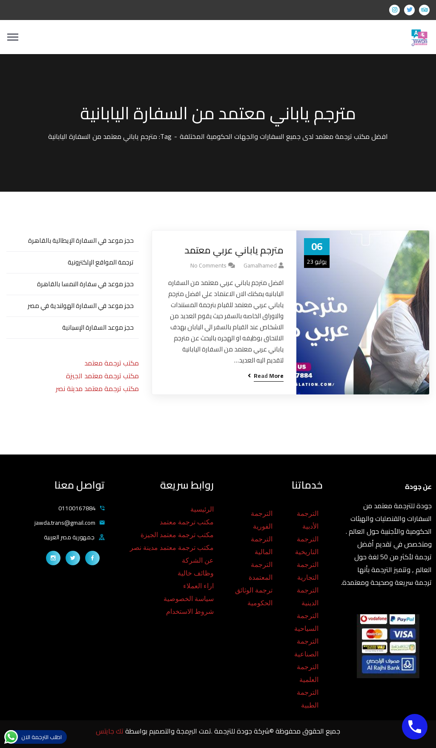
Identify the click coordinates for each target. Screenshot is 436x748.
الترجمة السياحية (306, 622)
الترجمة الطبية (307, 699)
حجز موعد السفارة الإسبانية (98, 327)
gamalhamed (260, 265)
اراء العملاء (198, 586)
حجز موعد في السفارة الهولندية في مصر (81, 305)
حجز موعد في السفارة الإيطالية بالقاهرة (81, 240)
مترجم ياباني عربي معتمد (234, 250)
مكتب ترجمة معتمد (111, 363)
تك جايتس (110, 731)
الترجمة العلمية (307, 673)
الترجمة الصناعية (306, 647)
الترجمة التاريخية (306, 545)
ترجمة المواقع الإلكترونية (101, 262)
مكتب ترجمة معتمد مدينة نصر (97, 388)
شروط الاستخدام (190, 611)
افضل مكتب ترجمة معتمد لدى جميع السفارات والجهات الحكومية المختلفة (284, 136)
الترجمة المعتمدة (260, 571)
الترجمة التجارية (307, 571)
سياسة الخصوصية (189, 599)
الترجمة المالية (261, 545)
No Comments (208, 265)
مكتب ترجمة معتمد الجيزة (102, 375)
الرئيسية (202, 509)
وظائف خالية (196, 573)
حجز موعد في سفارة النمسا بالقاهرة (85, 284)
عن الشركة (198, 560)
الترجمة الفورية (261, 520)
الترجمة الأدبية (307, 520)
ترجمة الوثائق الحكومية (253, 596)
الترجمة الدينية (307, 596)
